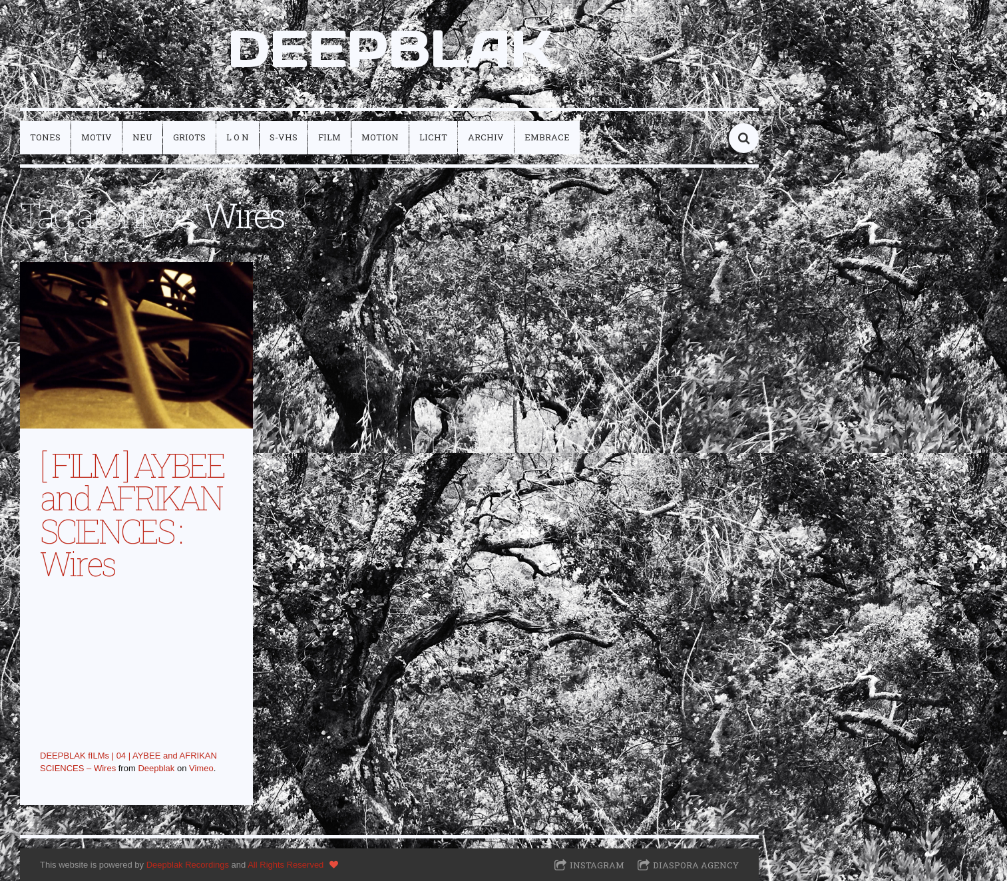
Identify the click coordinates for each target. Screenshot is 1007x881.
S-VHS (284, 137)
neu (142, 137)
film (329, 137)
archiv (486, 137)
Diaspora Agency (696, 865)
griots (189, 137)
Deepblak (156, 768)
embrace (547, 137)
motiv (96, 137)
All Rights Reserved (285, 865)
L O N (237, 137)
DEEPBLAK (390, 48)
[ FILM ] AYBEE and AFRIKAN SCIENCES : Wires (132, 514)
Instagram (597, 865)
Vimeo (201, 768)
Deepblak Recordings (187, 865)
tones (45, 137)
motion (380, 137)
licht (433, 137)
